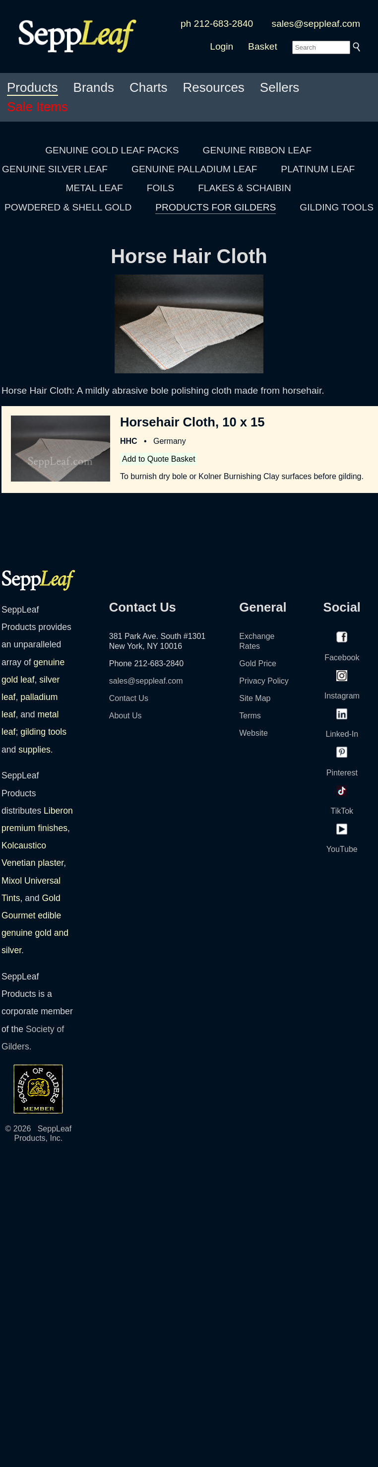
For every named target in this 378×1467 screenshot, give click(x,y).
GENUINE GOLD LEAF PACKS (112, 150)
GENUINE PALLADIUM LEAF (194, 169)
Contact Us (128, 698)
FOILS (160, 188)
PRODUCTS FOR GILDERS (215, 207)
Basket (262, 46)
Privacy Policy (264, 681)
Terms (250, 715)
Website (253, 733)
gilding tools (43, 732)
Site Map (254, 698)
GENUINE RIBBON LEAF (257, 150)
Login (221, 46)
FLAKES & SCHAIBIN (244, 188)
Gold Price (257, 663)
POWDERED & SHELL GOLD (67, 207)
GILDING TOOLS (337, 207)
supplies (34, 750)
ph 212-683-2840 (217, 23)
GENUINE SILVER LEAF (55, 169)
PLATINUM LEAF (318, 169)
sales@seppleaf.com (316, 23)
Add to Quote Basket (158, 459)
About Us (125, 715)
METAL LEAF (94, 188)
